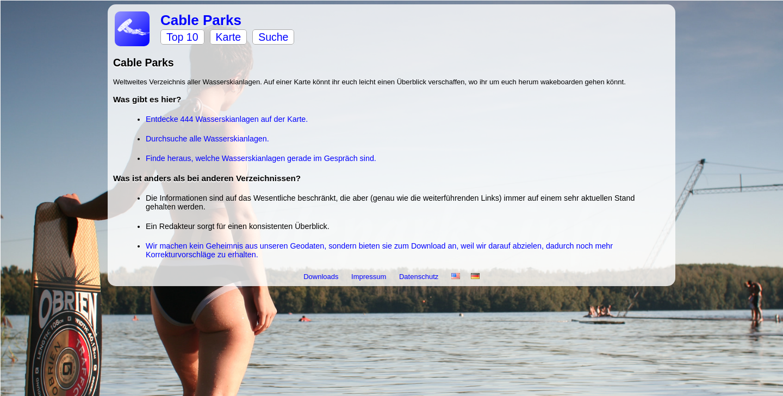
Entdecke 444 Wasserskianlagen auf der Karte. (227, 119)
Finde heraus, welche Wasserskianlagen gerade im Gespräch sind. (261, 158)
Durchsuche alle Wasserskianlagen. (207, 138)
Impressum (369, 277)
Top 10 (182, 37)
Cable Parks (200, 20)
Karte (228, 37)
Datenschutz (419, 277)
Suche (273, 37)
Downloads (321, 277)
